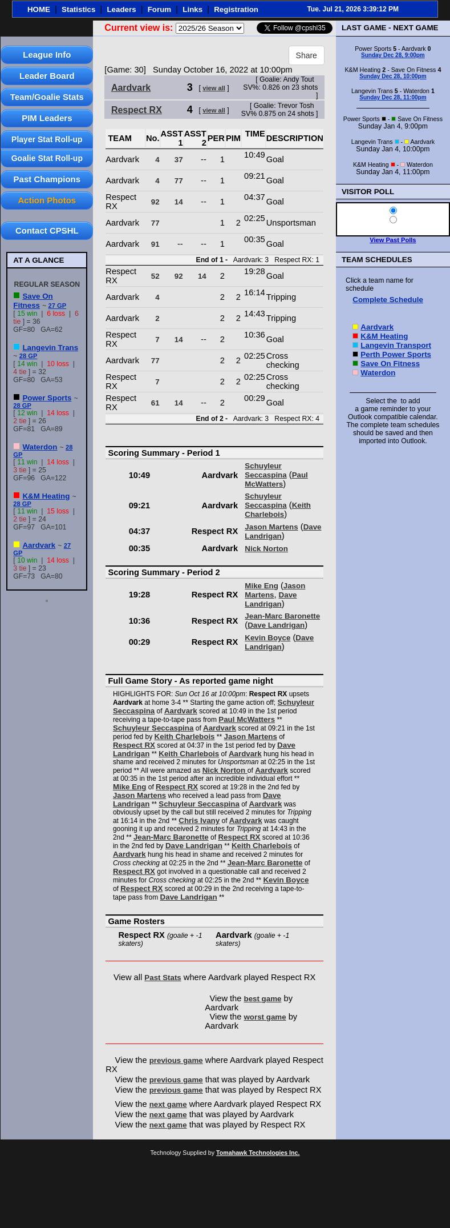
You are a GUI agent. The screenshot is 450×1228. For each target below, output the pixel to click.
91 (155, 244)
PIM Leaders (47, 118)
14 (179, 202)
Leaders (121, 9)
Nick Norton (266, 548)
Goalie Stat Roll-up (47, 158)
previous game (176, 1060)
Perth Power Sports (395, 354)
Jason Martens (271, 527)
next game (168, 1104)
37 (179, 159)
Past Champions (47, 179)
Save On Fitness (32, 301)
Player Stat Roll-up (46, 139)
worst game (265, 1017)
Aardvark (38, 545)
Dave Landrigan (271, 599)
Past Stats (162, 977)
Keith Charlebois (278, 510)
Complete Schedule (387, 299)
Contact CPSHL (47, 230)
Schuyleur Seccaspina (265, 470)
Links (192, 9)
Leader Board (47, 76)
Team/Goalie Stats (47, 97)
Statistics (78, 9)
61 (155, 403)
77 (179, 180)
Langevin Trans (50, 347)
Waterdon (39, 447)
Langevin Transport (395, 345)
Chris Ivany (199, 820)
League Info (47, 54)
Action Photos (47, 200)
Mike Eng (261, 585)
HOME (38, 9)
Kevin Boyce (267, 637)
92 (155, 202)
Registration (236, 9)
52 (155, 276)
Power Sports (46, 398)
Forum (159, 9)
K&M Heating (46, 496)
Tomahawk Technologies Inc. (257, 1152)
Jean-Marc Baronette (282, 616)
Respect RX (136, 110)
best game (263, 998)
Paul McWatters (276, 479)
